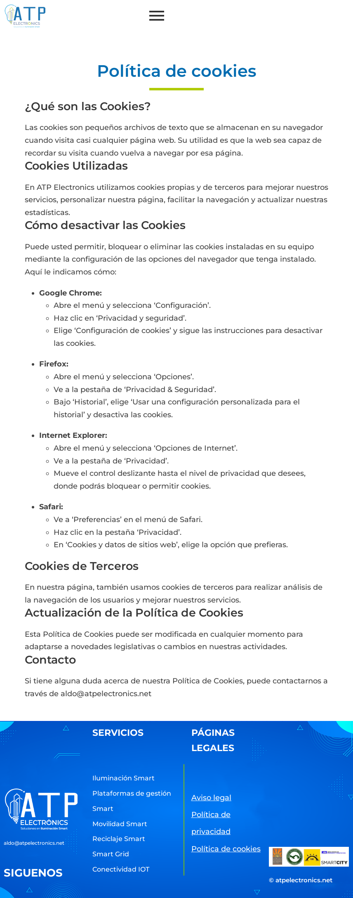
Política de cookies (226, 848)
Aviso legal (211, 797)
